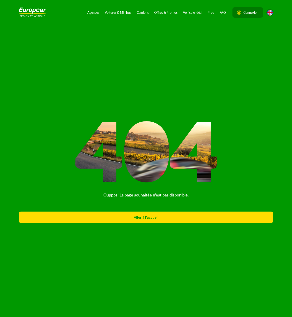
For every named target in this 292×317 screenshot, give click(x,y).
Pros (211, 12)
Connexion (247, 12)
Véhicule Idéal (192, 12)
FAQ (222, 12)
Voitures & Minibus (118, 12)
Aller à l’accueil (146, 217)
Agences (93, 12)
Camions (143, 12)
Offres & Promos (165, 12)
